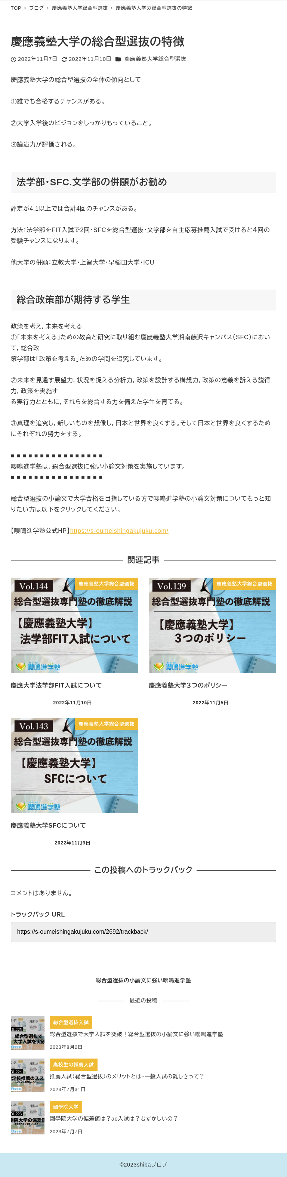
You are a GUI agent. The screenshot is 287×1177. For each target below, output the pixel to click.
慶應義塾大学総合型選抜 (155, 59)
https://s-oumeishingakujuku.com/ (119, 531)
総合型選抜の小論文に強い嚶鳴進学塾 (143, 980)
